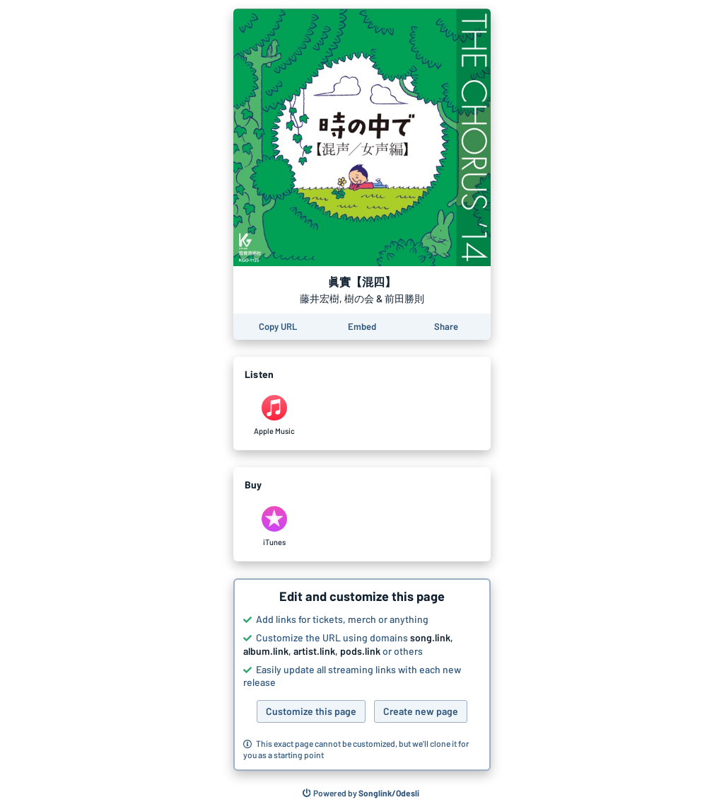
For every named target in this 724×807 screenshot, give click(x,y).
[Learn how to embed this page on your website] (362, 326)
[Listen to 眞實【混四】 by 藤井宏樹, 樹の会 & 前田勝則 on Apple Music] (274, 415)
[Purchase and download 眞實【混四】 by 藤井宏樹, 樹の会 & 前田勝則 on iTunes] (274, 526)
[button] (362, 674)
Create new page (420, 711)
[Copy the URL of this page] (277, 326)
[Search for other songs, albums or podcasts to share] (361, 793)
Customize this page (311, 711)
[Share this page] (446, 326)
